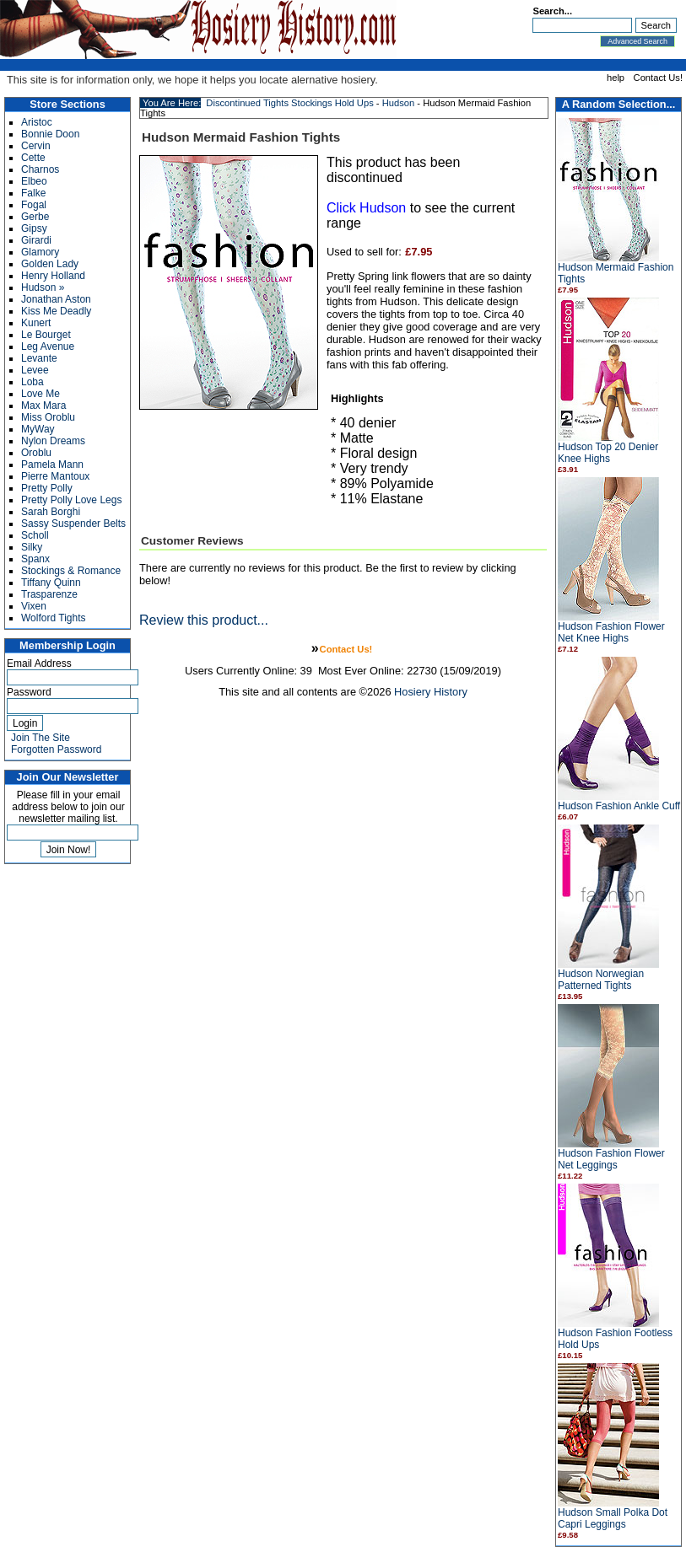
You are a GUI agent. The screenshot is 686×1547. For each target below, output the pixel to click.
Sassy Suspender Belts (73, 523)
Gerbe (35, 217)
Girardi (36, 240)
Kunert (36, 323)
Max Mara (43, 405)
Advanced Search (637, 41)
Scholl (35, 535)
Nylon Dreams (53, 441)
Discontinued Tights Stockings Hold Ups (289, 103)
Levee (35, 370)
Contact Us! (658, 78)
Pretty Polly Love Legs (71, 500)
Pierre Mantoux (55, 476)
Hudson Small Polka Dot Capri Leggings (612, 1518)
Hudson (398, 103)
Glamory (40, 252)
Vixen (33, 606)
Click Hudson (366, 208)
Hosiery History (430, 691)
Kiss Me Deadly (56, 311)
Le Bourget (46, 335)
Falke (33, 193)
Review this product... (203, 620)
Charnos (40, 169)
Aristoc (36, 122)
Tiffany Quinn (51, 582)
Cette (33, 158)
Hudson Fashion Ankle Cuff (619, 806)
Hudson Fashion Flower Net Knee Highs (611, 632)
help (615, 78)
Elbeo (34, 181)
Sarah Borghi (50, 512)
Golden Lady (49, 264)
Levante (39, 358)
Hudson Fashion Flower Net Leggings (611, 1159)
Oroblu (36, 453)
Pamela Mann (52, 464)
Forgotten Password (56, 749)
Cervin (36, 146)
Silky (31, 547)
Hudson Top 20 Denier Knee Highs (608, 453)
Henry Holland (53, 276)
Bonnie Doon (50, 134)
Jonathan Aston (56, 299)
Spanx (35, 559)
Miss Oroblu (48, 417)
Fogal (33, 205)
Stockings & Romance (71, 571)
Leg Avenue (47, 346)
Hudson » (42, 287)
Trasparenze (49, 594)
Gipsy (34, 228)
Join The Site (40, 738)
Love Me (40, 394)
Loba (32, 382)
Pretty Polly (47, 488)
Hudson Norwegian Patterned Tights (601, 979)
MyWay (38, 429)
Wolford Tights (53, 618)
